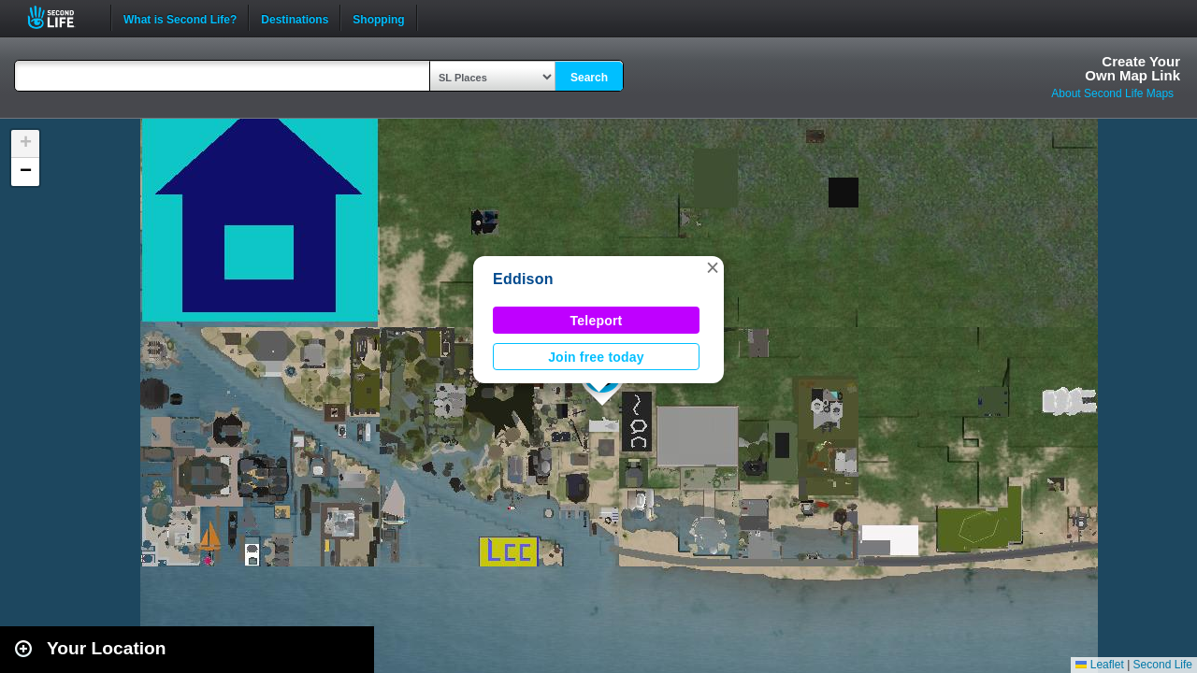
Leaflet (1099, 664)
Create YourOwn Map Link (1132, 68)
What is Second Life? (180, 17)
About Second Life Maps (1112, 93)
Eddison (523, 279)
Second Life (61, 17)
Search (589, 77)
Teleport (596, 320)
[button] (712, 267)
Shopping (378, 17)
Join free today (596, 357)
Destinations (294, 17)
